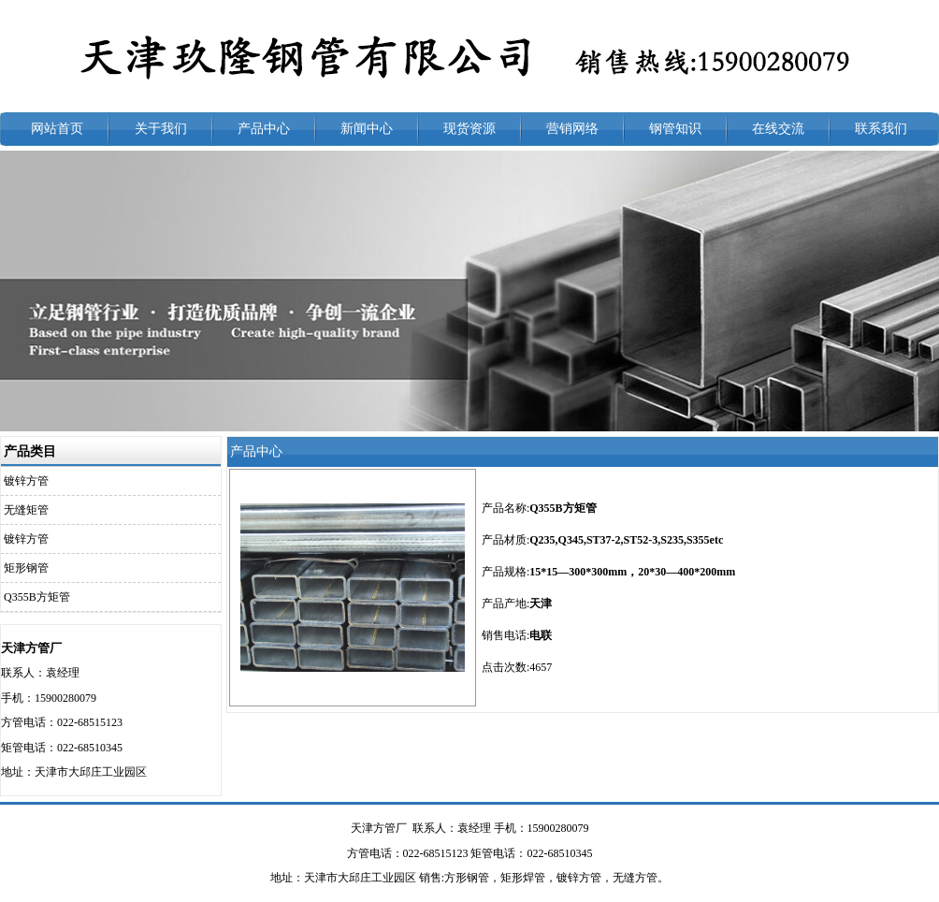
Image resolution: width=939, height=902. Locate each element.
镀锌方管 (26, 480)
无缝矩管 (26, 509)
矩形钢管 (26, 568)
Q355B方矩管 (37, 597)
